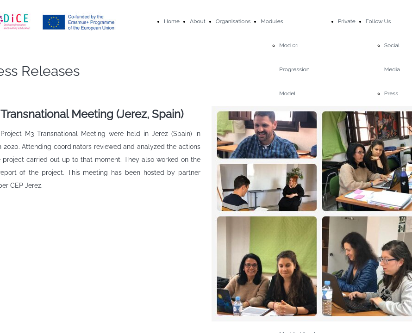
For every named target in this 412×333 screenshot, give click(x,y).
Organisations (233, 21)
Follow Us (378, 21)
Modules (272, 21)
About (198, 21)
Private (347, 21)
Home (172, 21)
